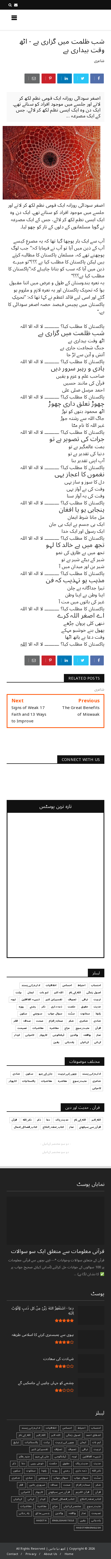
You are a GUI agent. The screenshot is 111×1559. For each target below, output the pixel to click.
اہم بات (96, 1442)
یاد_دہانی (24, 1513)
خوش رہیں (37, 1463)
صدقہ (54, 1485)
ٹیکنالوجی (60, 1456)
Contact (12, 1554)
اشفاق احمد (93, 1435)
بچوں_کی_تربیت (64, 1442)
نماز (83, 1513)
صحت (67, 1485)
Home (69, 1554)
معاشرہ (42, 1506)
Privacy (31, 1554)
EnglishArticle (63, 1520)
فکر (21, 1485)
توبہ (74, 1456)
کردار (43, 1499)
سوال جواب (81, 1478)
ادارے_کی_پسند (31, 1428)
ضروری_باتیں (37, 1485)
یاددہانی (96, 1520)
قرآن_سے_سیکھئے (59, 1492)
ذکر (14, 1463)
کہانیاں (17, 1499)
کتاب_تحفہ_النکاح (90, 1499)
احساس (67, 1428)
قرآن (98, 1492)
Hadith (41, 1520)
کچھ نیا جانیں (83, 19)
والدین (59, 1513)
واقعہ (72, 1513)
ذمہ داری (81, 1470)
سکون (17, 1470)
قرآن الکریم (82, 1492)
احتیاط (81, 1428)
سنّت (97, 1478)
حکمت (53, 1463)
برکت (47, 1442)
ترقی (85, 1449)
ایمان (83, 1442)
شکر (98, 1485)
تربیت (97, 1449)
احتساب (96, 1428)
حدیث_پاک (81, 1463)
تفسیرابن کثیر (39, 1449)
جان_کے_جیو (42, 1456)
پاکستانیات (31, 1442)
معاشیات (25, 1506)
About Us (50, 1554)
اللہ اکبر (55, 1435)
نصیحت (96, 1513)
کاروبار (39, 1492)
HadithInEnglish (88, 1527)
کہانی (31, 1499)
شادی (29, 1478)
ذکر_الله (96, 1470)
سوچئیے (43, 1478)
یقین (83, 1520)
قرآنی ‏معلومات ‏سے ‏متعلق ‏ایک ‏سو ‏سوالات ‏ (57, 1251)
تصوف (72, 1449)
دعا (23, 1463)
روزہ (55, 1470)
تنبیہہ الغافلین (92, 1456)
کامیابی (25, 1492)
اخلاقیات (51, 1428)
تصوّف (58, 1449)
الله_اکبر (41, 1435)
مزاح (55, 1506)
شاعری (99, 61)
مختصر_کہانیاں (72, 1506)
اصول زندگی (73, 1435)
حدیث (97, 1463)
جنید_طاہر (24, 1456)
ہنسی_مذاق (42, 1513)
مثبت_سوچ (94, 1506)
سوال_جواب (61, 1478)
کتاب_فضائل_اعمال (62, 1499)
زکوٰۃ (44, 1470)
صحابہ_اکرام (83, 1485)
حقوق (66, 1463)
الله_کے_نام (25, 1435)
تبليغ (16, 1442)
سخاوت (31, 1470)
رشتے (66, 1470)
